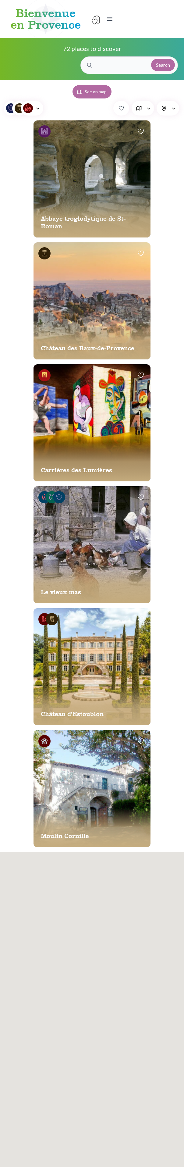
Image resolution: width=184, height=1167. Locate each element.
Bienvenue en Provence (46, 18)
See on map (92, 91)
